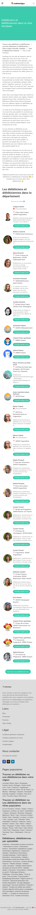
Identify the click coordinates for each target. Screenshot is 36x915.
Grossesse (16, 861)
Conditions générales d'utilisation (13, 734)
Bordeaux (21, 813)
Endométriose (7, 861)
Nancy (29, 822)
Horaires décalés (27, 861)
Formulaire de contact (9, 756)
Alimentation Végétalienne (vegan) (20, 849)
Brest (12, 815)
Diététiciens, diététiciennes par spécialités (16, 840)
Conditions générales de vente (12, 738)
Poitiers (17, 826)
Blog (4, 713)
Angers (24, 809)
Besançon (13, 813)
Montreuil (14, 822)
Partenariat (6, 717)
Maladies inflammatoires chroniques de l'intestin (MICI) (17, 867)
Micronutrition (21, 870)
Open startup (6, 723)
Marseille (22, 819)
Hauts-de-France (14, 790)
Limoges (10, 819)
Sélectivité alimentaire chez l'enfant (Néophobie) (15, 882)
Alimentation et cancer (10, 847)
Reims (23, 826)
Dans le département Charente (17, 49)
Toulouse (29, 830)
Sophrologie (6, 885)
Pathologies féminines (17, 872)
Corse (9, 787)
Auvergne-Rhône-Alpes (10, 783)
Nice (17, 824)
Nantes (12, 824)
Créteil (4, 817)
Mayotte (20, 792)
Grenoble (16, 817)
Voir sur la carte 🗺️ (18, 201)
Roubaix (5, 828)
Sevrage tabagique (23, 883)
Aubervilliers (29, 811)
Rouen (11, 828)
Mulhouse (22, 822)
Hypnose (5, 864)
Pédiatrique (6, 874)
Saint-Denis (18, 828)
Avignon (6, 813)
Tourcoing (5, 832)
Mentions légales (8, 741)
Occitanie (20, 794)
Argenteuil (5, 811)
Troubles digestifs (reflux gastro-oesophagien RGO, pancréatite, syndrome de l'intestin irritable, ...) (17, 891)
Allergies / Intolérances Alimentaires (14, 853)
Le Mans (30, 817)
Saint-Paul (6, 830)
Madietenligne (20, 908)
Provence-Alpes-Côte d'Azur (16, 796)
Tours (12, 832)
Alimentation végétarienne (11, 851)
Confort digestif (22, 855)
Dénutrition (6, 857)
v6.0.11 (26, 909)
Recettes (5, 720)
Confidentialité (7, 744)
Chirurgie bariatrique (9, 855)
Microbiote (12, 870)
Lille (4, 819)
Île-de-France (26, 790)
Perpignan (10, 826)
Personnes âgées (17, 874)
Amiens (17, 809)
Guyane (4, 790)
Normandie (28, 792)
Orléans (28, 824)
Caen (17, 815)
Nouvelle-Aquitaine (8, 794)
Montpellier (6, 822)
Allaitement (25, 851)
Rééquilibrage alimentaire (10, 878)
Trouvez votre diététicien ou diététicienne (16, 44)
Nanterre (5, 824)
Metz (28, 819)
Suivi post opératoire (19, 885)
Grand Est (15, 787)
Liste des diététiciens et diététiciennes (15, 46)
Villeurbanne (19, 832)
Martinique (12, 792)
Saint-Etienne (28, 828)
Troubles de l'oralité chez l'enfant (20, 887)
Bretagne (17, 785)
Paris (4, 826)
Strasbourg (15, 830)
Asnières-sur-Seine (17, 811)
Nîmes (22, 824)
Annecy (30, 809)
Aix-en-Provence (8, 809)
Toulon (22, 830)
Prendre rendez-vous (21, 226)
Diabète (25, 857)
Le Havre (23, 817)
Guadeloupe (24, 787)
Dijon (10, 817)
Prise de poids (12, 876)
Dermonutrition (16, 857)
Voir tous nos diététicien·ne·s (18, 672)
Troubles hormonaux (22, 896)
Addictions (6, 844)
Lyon (15, 819)
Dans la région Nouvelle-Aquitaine (14, 48)
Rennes (29, 826)
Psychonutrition (23, 876)
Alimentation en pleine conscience (22, 844)
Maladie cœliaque (15, 864)
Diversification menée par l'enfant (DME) (16, 859)
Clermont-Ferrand (26, 815)
